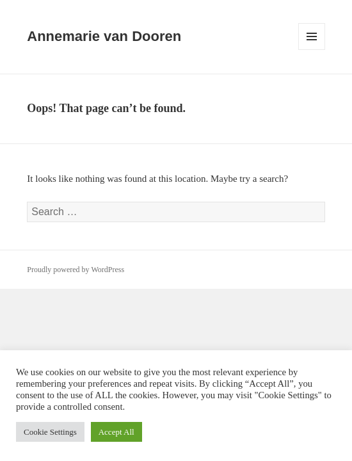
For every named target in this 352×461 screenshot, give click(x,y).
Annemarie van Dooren (104, 36)
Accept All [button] (116, 432)
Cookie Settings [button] (50, 432)
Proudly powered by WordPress (75, 269)
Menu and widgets (312, 49)
